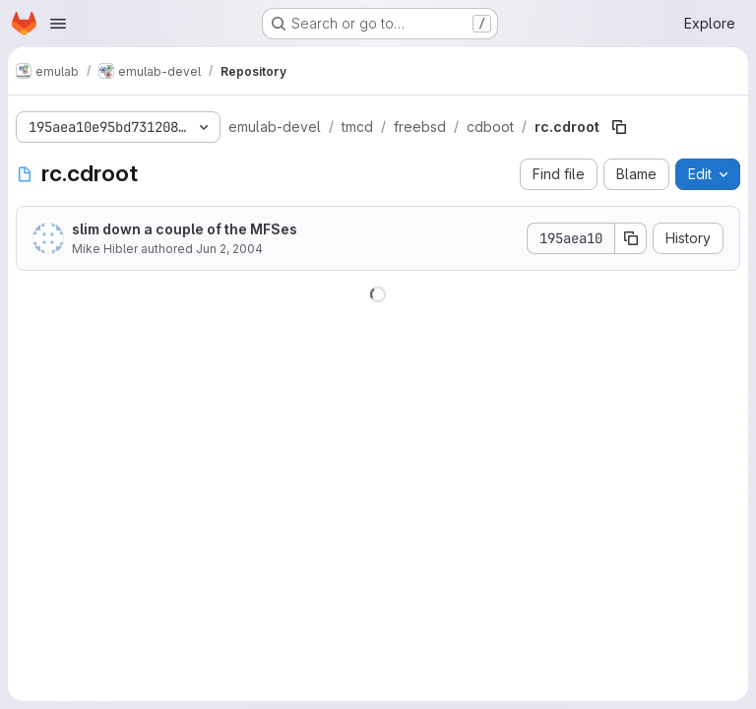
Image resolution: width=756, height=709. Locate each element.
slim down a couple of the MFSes (184, 229)
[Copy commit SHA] (631, 238)
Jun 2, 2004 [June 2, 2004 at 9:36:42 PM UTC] (229, 248)
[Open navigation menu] (58, 23)
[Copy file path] (619, 127)
